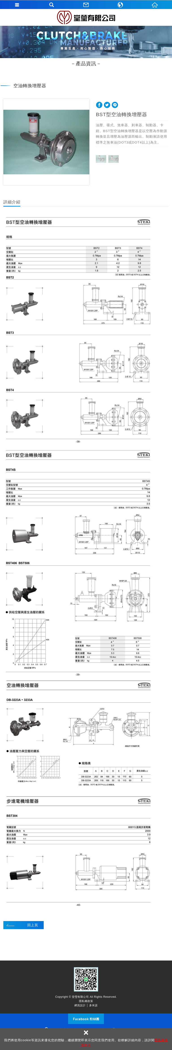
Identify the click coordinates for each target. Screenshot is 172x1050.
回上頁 (32, 925)
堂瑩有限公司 (86, 17)
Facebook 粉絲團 (86, 1018)
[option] (46, 142)
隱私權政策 (86, 1001)
